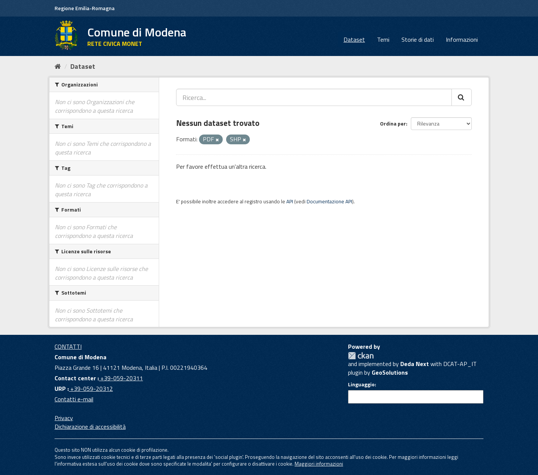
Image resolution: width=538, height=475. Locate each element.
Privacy (64, 417)
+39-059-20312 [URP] (91, 388)
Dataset (354, 39)
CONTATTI (68, 346)
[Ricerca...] (314, 97)
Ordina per (393, 123)
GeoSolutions (390, 372)
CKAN (361, 356)
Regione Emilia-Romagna (85, 8)
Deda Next (414, 363)
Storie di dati (417, 39)
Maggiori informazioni (319, 463)
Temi (383, 39)
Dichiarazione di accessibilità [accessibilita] (90, 426)
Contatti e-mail (74, 399)
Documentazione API (329, 201)
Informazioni (462, 39)
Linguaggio (361, 384)
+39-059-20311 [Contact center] (121, 378)
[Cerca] (461, 97)
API (289, 201)
